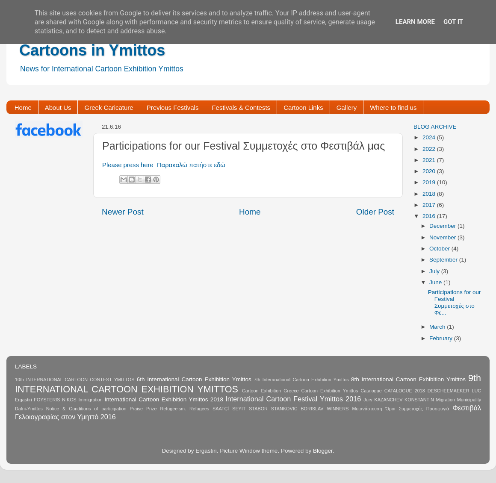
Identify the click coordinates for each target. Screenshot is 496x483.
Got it (453, 22)
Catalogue (370, 390)
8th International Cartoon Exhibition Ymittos (408, 379)
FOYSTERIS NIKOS (55, 399)
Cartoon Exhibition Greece (270, 390)
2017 (429, 205)
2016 (429, 216)
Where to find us (393, 107)
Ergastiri (23, 399)
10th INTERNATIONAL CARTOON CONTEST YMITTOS (74, 379)
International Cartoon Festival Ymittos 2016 (293, 399)
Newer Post (123, 211)
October (440, 248)
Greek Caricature (108, 107)
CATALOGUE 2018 (404, 390)
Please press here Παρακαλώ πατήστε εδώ (163, 165)
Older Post (375, 211)
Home (23, 107)
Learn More (415, 22)
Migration (445, 399)
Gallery (347, 107)
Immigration (90, 399)
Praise (136, 408)
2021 (429, 160)
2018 (429, 194)
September (444, 259)
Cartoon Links (303, 107)
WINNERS (337, 408)
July (435, 271)
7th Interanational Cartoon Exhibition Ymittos (301, 379)
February (441, 338)
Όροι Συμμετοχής (403, 408)
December (443, 226)
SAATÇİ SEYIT (229, 408)
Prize (151, 408)
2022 (429, 149)
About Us (58, 107)
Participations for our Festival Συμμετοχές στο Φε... (454, 302)
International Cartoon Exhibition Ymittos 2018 (164, 399)
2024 (429, 137)
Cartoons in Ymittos (92, 50)
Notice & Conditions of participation (86, 408)
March (438, 327)
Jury (367, 399)
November (443, 237)
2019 (429, 182)
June (436, 282)
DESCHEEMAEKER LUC (454, 390)
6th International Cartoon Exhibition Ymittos (194, 379)
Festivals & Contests (241, 107)
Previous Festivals (173, 107)
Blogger (323, 451)
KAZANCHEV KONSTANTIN (404, 399)
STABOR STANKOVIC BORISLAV (286, 408)
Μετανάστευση (367, 408)
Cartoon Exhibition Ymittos (329, 390)
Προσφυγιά (437, 408)
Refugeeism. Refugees (184, 408)
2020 (429, 171)
